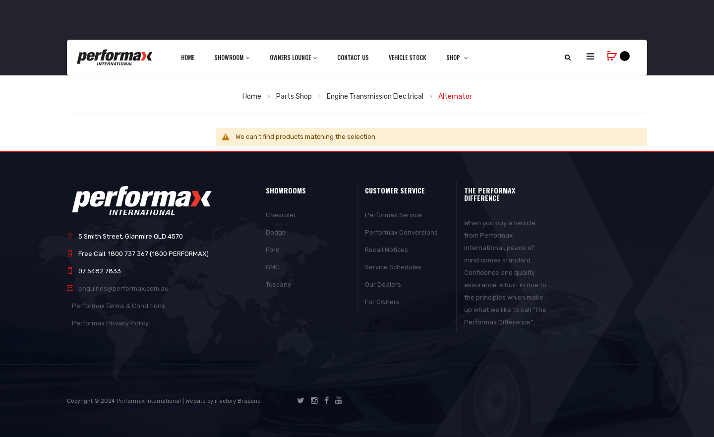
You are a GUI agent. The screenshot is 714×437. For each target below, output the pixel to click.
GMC (273, 267)
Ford (273, 249)
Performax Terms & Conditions (118, 306)
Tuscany (278, 284)
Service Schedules (393, 267)
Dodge (276, 232)
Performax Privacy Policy (110, 323)
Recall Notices (386, 249)
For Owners (382, 302)
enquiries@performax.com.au (123, 288)
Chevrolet (281, 215)
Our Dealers (383, 284)
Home (252, 96)
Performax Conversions (401, 232)
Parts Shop (294, 96)
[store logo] (115, 57)
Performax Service (393, 215)
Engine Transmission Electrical (376, 96)
